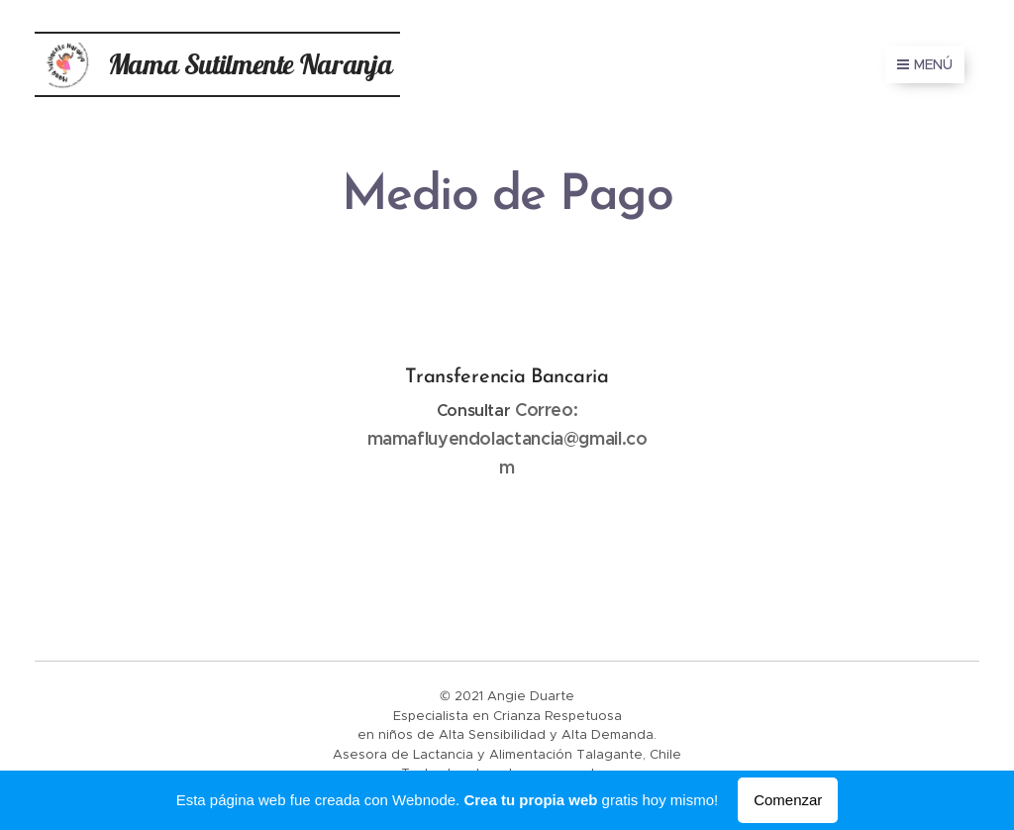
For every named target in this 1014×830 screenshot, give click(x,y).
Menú (925, 64)
